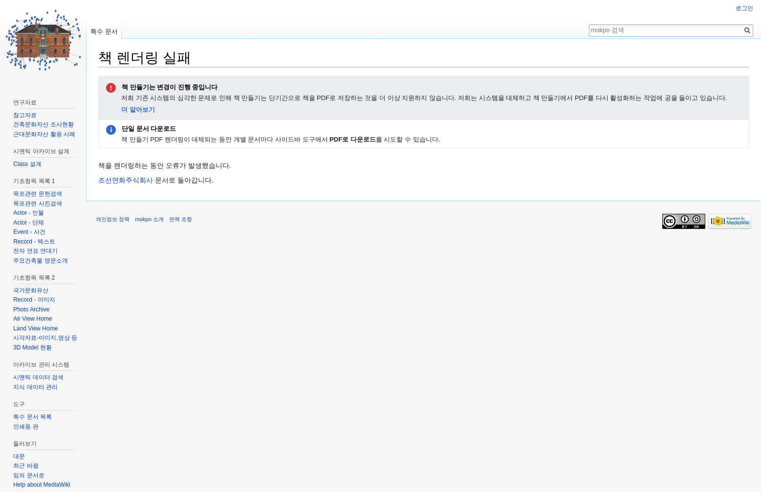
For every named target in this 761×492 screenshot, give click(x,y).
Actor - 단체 (28, 222)
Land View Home (35, 328)
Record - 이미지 (34, 299)
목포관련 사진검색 (37, 203)
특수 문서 (104, 31)
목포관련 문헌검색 (37, 193)
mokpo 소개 (149, 219)
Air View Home (32, 318)
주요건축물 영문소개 (40, 260)
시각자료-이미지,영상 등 (45, 337)
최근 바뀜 (25, 465)
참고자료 (25, 115)
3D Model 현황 (32, 347)
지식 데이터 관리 (35, 387)
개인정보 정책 (113, 219)
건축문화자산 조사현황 (43, 124)
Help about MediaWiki (41, 484)
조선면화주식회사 (125, 180)
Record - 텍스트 (34, 241)
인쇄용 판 (25, 426)
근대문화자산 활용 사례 (44, 134)
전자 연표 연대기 (35, 250)
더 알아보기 (138, 109)
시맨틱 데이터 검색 (38, 377)
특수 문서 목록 (32, 416)
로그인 (744, 8)
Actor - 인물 (28, 212)
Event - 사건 (29, 231)
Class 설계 (27, 164)
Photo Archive (31, 309)
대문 (19, 456)
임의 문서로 (28, 475)
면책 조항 (180, 219)
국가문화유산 (30, 290)
